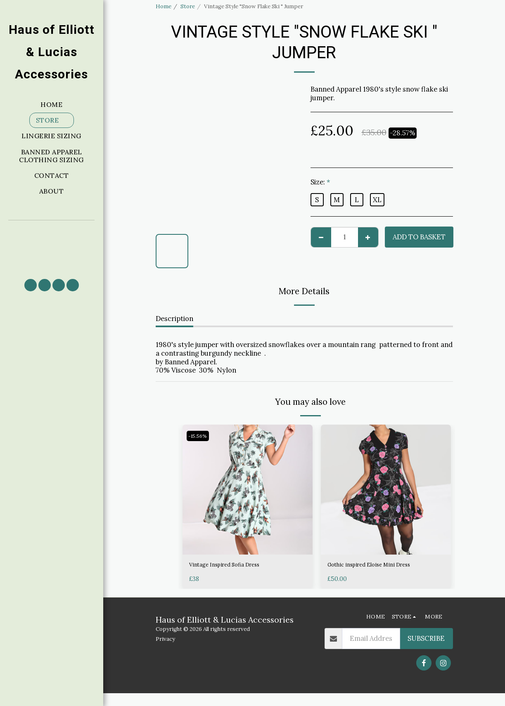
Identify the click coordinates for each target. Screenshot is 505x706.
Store (187, 6)
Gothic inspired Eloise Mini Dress (380, 566)
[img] (248, 490)
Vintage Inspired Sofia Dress (234, 566)
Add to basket (419, 236)
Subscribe (426, 651)
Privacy (165, 651)
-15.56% (200, 435)
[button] (51, 245)
